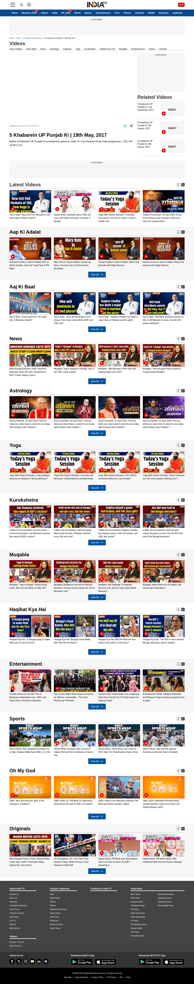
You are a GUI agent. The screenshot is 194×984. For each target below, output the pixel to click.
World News (55, 898)
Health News (55, 928)
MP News (135, 909)
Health (151, 13)
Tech (117, 13)
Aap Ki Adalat (25, 232)
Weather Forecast (16, 942)
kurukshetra (90, 49)
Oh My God (22, 770)
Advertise (13, 902)
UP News (134, 921)
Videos (44, 13)
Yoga (77, 49)
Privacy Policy (97, 977)
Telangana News (165, 902)
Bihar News (135, 894)
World (77, 13)
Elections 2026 (29, 13)
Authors (12, 924)
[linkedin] (39, 961)
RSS (128, 977)
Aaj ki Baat (31, 49)
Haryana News (137, 902)
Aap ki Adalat (15, 49)
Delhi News (135, 898)
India (54, 13)
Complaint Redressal (18, 905)
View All (97, 274)
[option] (30, 205)
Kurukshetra (23, 500)
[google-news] (45, 961)
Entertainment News (58, 909)
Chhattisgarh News (139, 924)
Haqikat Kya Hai (27, 609)
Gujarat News (136, 928)
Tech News (54, 917)
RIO (121, 977)
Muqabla (123, 49)
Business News (56, 924)
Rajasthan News (164, 898)
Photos (127, 13)
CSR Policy (111, 977)
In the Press (14, 909)
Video (18, 38)
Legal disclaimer (81, 977)
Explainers (54, 921)
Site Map (67, 977)
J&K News (135, 932)
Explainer (177, 13)
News (11, 38)
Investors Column (16, 913)
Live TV (12, 921)
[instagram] (25, 961)
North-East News (138, 913)
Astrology (54, 49)
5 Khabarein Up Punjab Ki (32, 38)
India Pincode (15, 946)
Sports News (55, 913)
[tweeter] (19, 961)
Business (164, 13)
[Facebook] (12, 961)
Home (15, 13)
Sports (88, 13)
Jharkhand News (138, 905)
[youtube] (32, 961)
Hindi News (14, 917)
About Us (13, 898)
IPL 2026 (65, 13)
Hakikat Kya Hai (107, 49)
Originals (67, 49)
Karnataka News (138, 936)
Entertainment (103, 13)
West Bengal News (166, 905)
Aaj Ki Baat (22, 286)
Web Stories (14, 928)
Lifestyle (139, 13)
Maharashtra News (166, 894)
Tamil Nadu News (138, 917)
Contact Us (14, 894)
